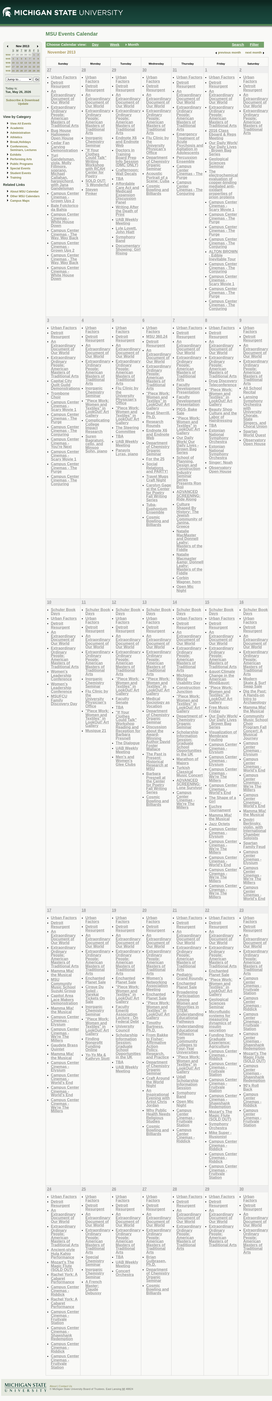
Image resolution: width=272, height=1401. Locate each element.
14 (30, 62)
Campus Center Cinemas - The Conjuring (189, 188)
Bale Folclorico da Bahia (64, 207)
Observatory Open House (220, 469)
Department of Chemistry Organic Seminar (158, 163)
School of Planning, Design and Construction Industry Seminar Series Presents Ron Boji (188, 472)
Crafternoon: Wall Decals (127, 172)
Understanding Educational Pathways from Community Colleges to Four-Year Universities (189, 1039)
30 (25, 54)
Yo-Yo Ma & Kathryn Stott (97, 1057)
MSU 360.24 (156, 336)
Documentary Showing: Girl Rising (128, 249)
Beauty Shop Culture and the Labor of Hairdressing (223, 415)
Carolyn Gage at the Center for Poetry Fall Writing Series (158, 492)
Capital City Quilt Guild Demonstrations (65, 384)
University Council (125, 1028)
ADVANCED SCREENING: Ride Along (188, 495)
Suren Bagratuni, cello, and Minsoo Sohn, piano (96, 443)
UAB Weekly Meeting (127, 221)
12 (21, 62)
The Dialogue (128, 743)
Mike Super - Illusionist (220, 1134)
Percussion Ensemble (186, 159)
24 (13, 70)
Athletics (16, 137)
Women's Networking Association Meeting (157, 983)
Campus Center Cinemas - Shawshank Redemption (223, 1101)
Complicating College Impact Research (97, 426)
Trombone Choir (60, 395)
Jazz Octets (219, 824)
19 (21, 66)
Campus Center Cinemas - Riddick (185, 1135)
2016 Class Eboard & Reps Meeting (222, 134)
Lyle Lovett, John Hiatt (126, 230)
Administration (20, 132)
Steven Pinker (91, 191)
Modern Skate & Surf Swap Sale (254, 682)
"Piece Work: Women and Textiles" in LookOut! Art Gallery (97, 408)
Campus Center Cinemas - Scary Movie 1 (223, 206)
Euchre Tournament (220, 808)
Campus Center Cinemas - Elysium (223, 748)
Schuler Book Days (63, 611)
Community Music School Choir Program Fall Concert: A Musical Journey (255, 727)
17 (13, 66)
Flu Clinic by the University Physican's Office (157, 145)
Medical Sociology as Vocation (158, 702)
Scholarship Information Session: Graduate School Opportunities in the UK (189, 743)
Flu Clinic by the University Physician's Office (127, 395)
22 (34, 66)
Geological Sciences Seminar (218, 162)
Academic (17, 128)
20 (25, 66)
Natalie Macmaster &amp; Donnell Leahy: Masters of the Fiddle (189, 563)
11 (17, 62)
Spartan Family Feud (254, 845)
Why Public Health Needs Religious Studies (158, 1116)
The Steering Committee (127, 429)
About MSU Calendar (24, 191)
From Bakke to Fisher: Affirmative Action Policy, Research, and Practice (157, 1046)
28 (17, 54)
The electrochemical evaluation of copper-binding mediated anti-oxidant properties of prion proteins (223, 184)
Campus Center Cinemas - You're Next (65, 443)
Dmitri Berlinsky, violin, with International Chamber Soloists (254, 828)
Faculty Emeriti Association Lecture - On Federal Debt (127, 1014)
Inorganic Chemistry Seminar (94, 141)
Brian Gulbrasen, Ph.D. (156, 1261)
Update (23, 103)
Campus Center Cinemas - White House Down (65, 220)
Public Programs (21, 164)
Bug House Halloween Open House (62, 134)
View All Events (20, 123)
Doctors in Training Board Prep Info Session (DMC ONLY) (127, 157)
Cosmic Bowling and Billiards (157, 190)
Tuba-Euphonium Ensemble (156, 508)
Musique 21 (95, 730)
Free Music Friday (219, 709)
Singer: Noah (221, 462)
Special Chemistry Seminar (94, 1261)
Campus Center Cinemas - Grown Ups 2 (65, 197)
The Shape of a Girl (222, 799)
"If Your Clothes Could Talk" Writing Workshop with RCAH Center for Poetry (95, 163)
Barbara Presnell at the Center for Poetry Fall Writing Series (156, 782)
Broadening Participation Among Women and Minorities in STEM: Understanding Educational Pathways (189, 1007)
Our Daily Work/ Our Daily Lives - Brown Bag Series (223, 148)
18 (17, 66)
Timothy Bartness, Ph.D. (155, 1026)
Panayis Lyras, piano (127, 452)
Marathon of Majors (187, 761)
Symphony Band (125, 239)
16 (38, 62)
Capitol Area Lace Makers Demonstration (64, 999)
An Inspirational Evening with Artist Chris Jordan (158, 1097)
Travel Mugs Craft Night (157, 478)
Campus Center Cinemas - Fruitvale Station (185, 1117)
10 (13, 62)
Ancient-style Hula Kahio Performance (63, 1253)
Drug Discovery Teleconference (223, 383)
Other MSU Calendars (25, 196)
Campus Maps (20, 200)
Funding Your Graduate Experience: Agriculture (221, 1040)
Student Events (20, 173)
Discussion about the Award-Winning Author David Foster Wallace (158, 738)
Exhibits (15, 154)
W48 (8, 70)
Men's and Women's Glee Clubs (126, 760)
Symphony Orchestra (218, 1126)
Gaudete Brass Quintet (64, 1047)
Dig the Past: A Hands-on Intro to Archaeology (255, 697)
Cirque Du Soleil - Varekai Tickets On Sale (95, 994)
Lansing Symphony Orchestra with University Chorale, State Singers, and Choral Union (255, 411)
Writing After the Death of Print (127, 211)
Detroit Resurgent (60, 84)
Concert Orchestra (125, 1273)
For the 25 (155, 459)
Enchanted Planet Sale (95, 980)
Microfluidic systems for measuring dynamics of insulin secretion (220, 1020)
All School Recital (252, 390)
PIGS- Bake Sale (186, 411)
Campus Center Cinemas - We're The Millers (185, 799)
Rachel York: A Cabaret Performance (64, 1278)
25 (17, 70)
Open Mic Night (185, 588)
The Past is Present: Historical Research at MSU (157, 761)
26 (21, 70)
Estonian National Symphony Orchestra (218, 436)
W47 (8, 66)
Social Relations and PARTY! (157, 467)
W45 (8, 58)
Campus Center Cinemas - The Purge (189, 172)
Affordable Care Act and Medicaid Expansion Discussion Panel (127, 192)
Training (15, 177)
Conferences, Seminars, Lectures (23, 148)
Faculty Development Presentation (188, 388)
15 (34, 62)
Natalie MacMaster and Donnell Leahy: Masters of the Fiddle (189, 540)
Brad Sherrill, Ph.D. (158, 415)
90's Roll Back (251, 1087)
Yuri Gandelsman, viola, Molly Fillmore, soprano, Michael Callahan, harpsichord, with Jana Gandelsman (63, 172)
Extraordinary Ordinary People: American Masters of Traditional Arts (65, 116)
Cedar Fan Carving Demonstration (64, 146)
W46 (8, 62)
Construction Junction (188, 689)
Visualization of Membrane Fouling (223, 736)
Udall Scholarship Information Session (187, 1082)
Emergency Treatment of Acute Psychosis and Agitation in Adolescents (189, 143)
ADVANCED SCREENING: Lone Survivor (189, 784)
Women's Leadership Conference (61, 675)
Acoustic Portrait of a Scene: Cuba (157, 177)
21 (30, 66)
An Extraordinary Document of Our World (63, 97)
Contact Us (65, 1386)
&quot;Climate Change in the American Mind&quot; (222, 677)
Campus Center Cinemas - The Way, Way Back (65, 234)
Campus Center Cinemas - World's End (223, 789)
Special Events (20, 168)
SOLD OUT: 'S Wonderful (97, 183)
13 (25, 62)
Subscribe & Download (22, 100)
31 (30, 54)
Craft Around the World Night (158, 1082)
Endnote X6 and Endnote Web (127, 141)
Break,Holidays (20, 142)
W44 (8, 54)
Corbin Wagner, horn (188, 580)
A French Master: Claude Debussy (93, 1287)
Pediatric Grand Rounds (189, 976)
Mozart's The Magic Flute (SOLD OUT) (220, 1115)
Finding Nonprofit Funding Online (94, 1044)
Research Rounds (154, 423)
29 (21, 54)
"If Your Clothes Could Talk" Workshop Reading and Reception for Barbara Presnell (128, 725)
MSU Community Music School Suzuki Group (63, 985)
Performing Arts (21, 159)
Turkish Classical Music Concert (189, 771)
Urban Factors (64, 77)
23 (38, 66)
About (53, 1386)
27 (13, 54)
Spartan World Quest (254, 433)
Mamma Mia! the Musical (220, 817)
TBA (119, 178)
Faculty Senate (122, 700)
